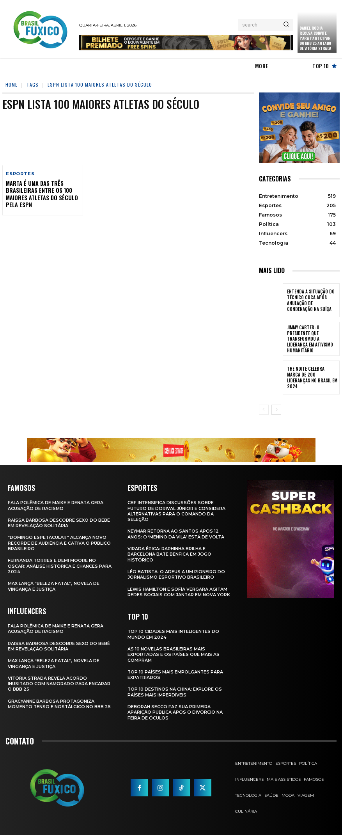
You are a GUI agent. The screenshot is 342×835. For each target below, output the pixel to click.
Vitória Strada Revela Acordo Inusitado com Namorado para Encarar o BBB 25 (59, 683)
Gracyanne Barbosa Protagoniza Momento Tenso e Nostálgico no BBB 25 (56, 706)
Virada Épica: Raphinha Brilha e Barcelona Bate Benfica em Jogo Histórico (170, 554)
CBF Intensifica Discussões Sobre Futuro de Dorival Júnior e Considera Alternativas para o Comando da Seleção (177, 511)
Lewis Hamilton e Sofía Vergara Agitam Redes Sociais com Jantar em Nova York (179, 591)
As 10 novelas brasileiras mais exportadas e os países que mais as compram (174, 654)
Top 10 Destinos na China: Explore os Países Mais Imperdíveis (175, 691)
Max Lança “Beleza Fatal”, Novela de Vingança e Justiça (54, 586)
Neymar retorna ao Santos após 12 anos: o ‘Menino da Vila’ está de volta (176, 533)
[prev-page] (264, 410)
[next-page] (276, 410)
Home (11, 84)
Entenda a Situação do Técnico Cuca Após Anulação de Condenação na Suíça (311, 300)
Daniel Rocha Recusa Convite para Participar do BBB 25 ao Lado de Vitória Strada (315, 38)
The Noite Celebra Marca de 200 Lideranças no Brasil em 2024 (311, 377)
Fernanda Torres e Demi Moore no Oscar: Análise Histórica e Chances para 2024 (53, 566)
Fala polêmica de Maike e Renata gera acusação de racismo (56, 505)
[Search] (286, 25)
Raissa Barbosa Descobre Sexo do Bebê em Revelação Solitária (59, 522)
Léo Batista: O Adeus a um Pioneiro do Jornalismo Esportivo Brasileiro (177, 574)
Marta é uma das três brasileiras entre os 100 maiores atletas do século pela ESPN (41, 194)
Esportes (20, 174)
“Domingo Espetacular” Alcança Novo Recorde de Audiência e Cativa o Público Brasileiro (59, 543)
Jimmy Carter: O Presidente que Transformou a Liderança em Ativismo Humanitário (312, 338)
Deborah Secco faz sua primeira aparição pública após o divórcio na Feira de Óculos (175, 712)
